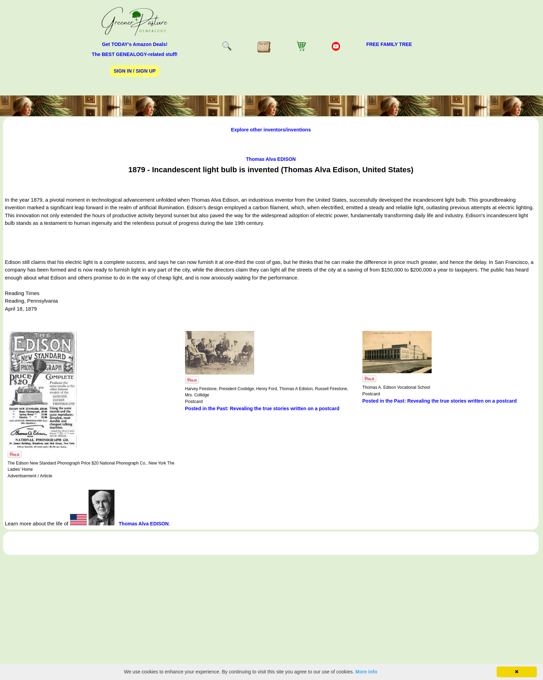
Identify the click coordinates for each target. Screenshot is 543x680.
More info (366, 671)
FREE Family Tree (389, 44)
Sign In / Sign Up (135, 71)
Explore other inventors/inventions (271, 129)
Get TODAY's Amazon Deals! (135, 44)
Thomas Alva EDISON (271, 159)
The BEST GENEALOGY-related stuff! (134, 54)
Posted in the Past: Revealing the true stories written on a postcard (262, 408)
